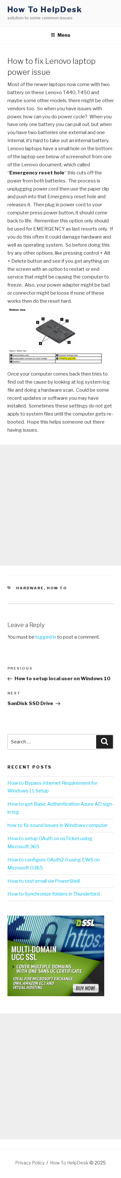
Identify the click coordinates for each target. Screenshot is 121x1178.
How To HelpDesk (45, 9)
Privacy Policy (30, 1162)
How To (57, 588)
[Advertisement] (60, 505)
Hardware (30, 588)
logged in (45, 637)
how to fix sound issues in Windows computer (57, 825)
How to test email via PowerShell (43, 881)
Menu (60, 35)
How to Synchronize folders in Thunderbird (53, 894)
